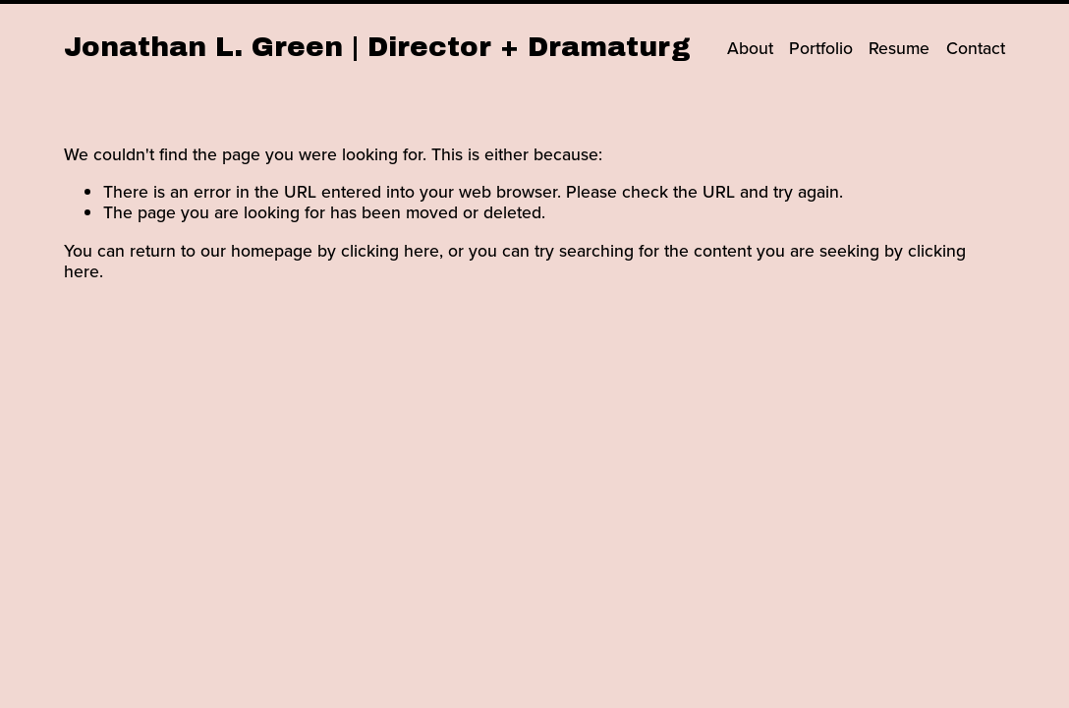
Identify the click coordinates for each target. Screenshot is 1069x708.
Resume (899, 47)
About (750, 47)
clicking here (390, 250)
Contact (975, 47)
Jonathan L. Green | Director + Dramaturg (377, 46)
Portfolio (821, 47)
